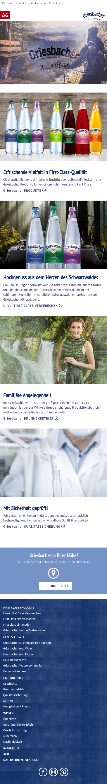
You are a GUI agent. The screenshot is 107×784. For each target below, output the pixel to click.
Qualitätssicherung (15, 695)
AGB (6, 754)
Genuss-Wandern (14, 671)
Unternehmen (13, 678)
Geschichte (10, 683)
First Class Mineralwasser (19, 619)
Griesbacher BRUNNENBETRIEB (28, 418)
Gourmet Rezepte (14, 660)
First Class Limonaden (17, 624)
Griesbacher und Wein (17, 648)
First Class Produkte (18, 607)
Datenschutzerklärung (20, 759)
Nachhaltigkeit (12, 741)
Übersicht (9, 719)
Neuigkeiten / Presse (16, 706)
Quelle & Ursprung (15, 730)
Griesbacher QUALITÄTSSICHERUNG (31, 526)
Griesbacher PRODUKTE (22, 190)
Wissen (8, 713)
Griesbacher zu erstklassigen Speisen (27, 642)
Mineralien (10, 736)
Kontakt (20, 3)
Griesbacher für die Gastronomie (24, 630)
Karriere (7, 3)
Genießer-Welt (14, 637)
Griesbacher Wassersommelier (22, 665)
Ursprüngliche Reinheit (18, 724)
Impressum (11, 748)
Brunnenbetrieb (13, 689)
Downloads (56, 3)
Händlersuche (37, 3)
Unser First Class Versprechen (22, 613)
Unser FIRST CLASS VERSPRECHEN (30, 305)
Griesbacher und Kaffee (18, 654)
